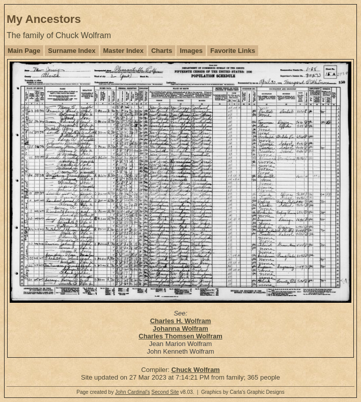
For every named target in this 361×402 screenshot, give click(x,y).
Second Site (165, 392)
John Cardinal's (132, 392)
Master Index (123, 50)
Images (191, 50)
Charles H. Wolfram (180, 321)
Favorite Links (232, 50)
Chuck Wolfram (196, 370)
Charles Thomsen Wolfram (180, 336)
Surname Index (71, 50)
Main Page (24, 50)
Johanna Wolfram (180, 328)
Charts (161, 50)
